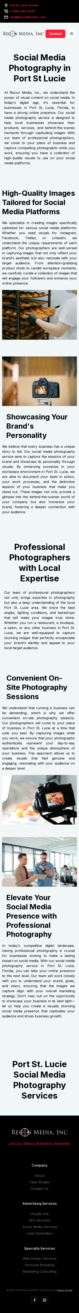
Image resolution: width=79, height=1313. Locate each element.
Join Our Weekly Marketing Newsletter (39, 1145)
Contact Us (39, 1190)
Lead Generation (39, 1235)
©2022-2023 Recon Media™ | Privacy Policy (32, 1291)
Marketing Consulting (39, 1273)
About (39, 1177)
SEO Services (39, 1222)
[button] (71, 34)
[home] (23, 34)
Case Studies (39, 1183)
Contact (55, 34)
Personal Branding (39, 1266)
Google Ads (39, 1215)
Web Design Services (39, 1260)
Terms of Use (64, 1291)
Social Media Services (39, 1228)
